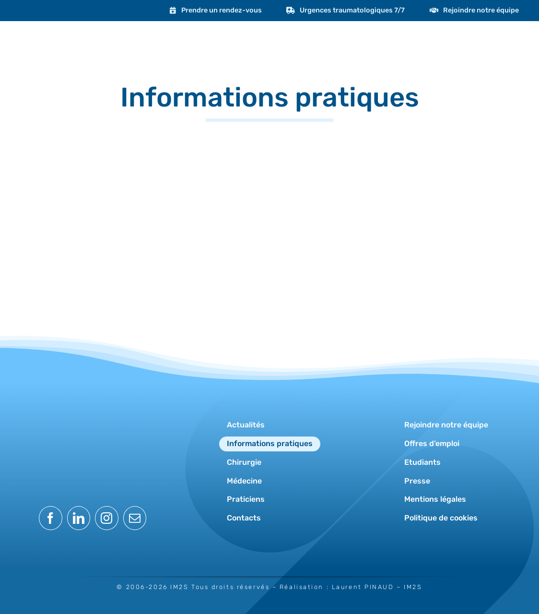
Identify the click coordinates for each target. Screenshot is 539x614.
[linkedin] (79, 518)
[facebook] (50, 518)
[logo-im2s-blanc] (92, 402)
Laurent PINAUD (363, 586)
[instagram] (106, 518)
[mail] (135, 518)
